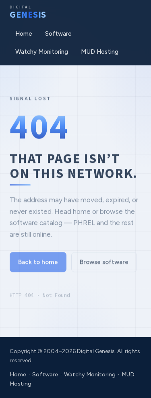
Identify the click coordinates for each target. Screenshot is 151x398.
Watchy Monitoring (41, 51)
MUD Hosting (99, 51)
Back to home (38, 263)
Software (58, 33)
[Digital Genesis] (28, 13)
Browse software (104, 263)
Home (23, 33)
